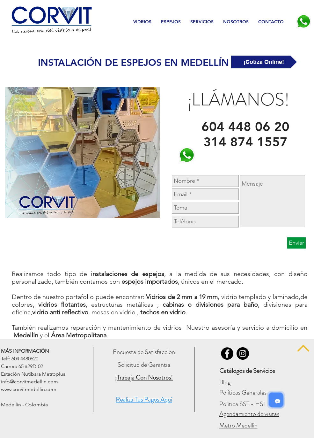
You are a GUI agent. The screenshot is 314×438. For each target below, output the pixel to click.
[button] (142, 22)
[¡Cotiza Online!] (264, 62)
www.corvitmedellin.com (28, 389)
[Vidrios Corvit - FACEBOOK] (227, 353)
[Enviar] (296, 243)
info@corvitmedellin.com (29, 382)
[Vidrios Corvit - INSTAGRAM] (243, 353)
